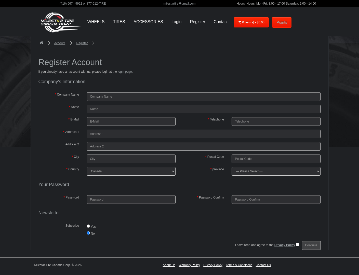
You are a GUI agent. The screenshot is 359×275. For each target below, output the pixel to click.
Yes (91, 226)
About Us (169, 265)
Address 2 (72, 144)
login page (125, 71)
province (218, 169)
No (91, 233)
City (76, 157)
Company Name (68, 94)
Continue (311, 245)
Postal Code (215, 157)
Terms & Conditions (239, 265)
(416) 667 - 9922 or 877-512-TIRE (83, 3)
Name (75, 107)
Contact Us (263, 265)
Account (59, 43)
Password (72, 197)
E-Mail (74, 119)
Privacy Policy (212, 265)
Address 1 (72, 132)
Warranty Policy (189, 265)
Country (73, 169)
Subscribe (72, 225)
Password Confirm (211, 197)
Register (82, 43)
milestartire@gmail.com (180, 3)
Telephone (217, 119)
